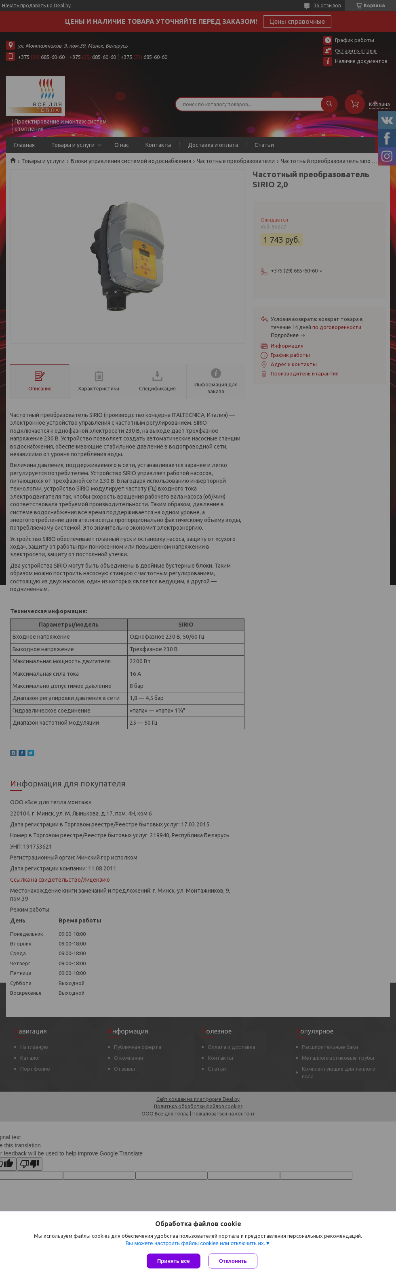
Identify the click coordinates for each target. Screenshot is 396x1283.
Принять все (173, 1261)
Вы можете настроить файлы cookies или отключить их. (195, 1243)
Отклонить (233, 1261)
